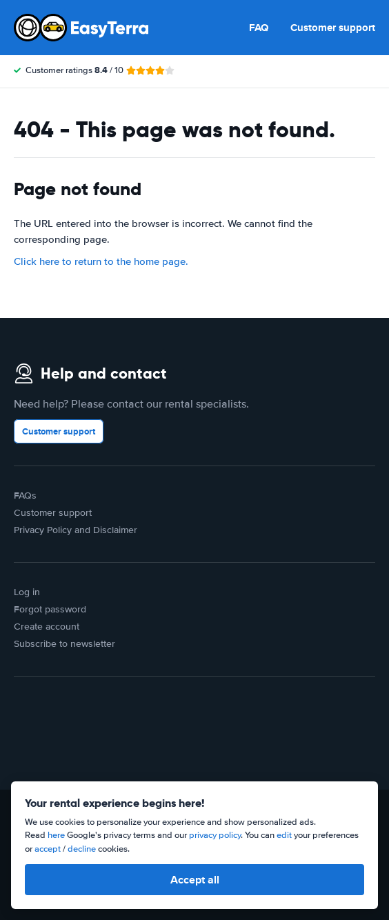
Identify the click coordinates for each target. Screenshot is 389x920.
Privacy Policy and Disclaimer (75, 530)
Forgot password (50, 609)
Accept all (194, 880)
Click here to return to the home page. (101, 261)
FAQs (25, 495)
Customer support (332, 27)
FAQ (258, 27)
